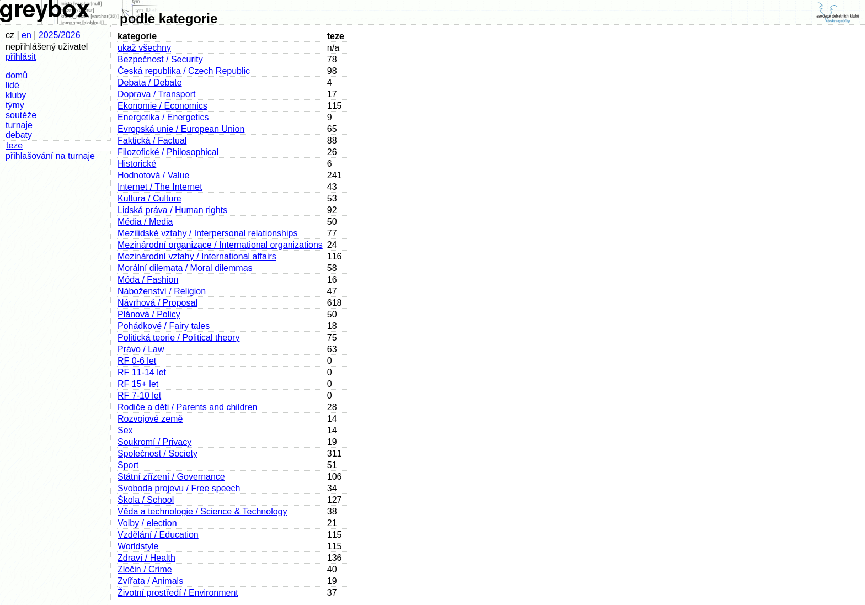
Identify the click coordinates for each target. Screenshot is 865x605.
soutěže (21, 115)
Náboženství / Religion (162, 291)
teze (14, 145)
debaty (19, 135)
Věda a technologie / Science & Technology (202, 511)
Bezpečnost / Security (160, 59)
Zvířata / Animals (150, 581)
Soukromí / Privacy (154, 442)
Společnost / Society (157, 453)
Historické (137, 163)
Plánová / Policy (149, 314)
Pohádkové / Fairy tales (164, 326)
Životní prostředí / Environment (178, 592)
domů (17, 75)
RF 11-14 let (142, 372)
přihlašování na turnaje (50, 156)
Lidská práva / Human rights (172, 210)
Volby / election (147, 523)
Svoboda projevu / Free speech (179, 488)
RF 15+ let (138, 384)
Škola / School (146, 500)
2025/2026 (60, 35)
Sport (128, 465)
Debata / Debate (150, 82)
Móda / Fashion (148, 279)
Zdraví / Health (146, 557)
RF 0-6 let (137, 360)
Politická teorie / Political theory (178, 337)
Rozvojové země (150, 418)
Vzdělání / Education (158, 534)
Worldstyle (138, 546)
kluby (16, 95)
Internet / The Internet (160, 187)
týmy (15, 105)
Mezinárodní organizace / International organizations (220, 245)
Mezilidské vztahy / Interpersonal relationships (207, 233)
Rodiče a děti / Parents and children (187, 407)
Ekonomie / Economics (162, 105)
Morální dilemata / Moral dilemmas (185, 268)
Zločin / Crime (145, 569)
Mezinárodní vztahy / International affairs (197, 256)
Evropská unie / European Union (181, 129)
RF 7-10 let (139, 395)
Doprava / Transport (156, 94)
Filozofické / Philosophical (168, 152)
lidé (12, 85)
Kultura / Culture (149, 198)
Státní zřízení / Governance (171, 476)
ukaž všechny (144, 47)
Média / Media (145, 221)
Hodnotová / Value (153, 175)
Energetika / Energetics (163, 117)
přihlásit (21, 56)
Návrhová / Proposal (157, 302)
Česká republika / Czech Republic (184, 71)
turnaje (19, 125)
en (26, 35)
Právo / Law (141, 349)
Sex (125, 430)
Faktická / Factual (152, 140)
